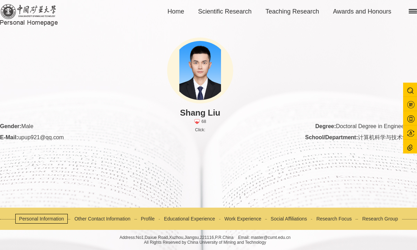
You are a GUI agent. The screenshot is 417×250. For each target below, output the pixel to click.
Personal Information (41, 219)
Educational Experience (189, 219)
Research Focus (334, 219)
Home (175, 11)
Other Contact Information (102, 219)
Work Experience (242, 219)
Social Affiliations (289, 219)
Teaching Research (292, 11)
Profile (148, 219)
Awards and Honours (362, 11)
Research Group (380, 219)
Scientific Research (225, 11)
